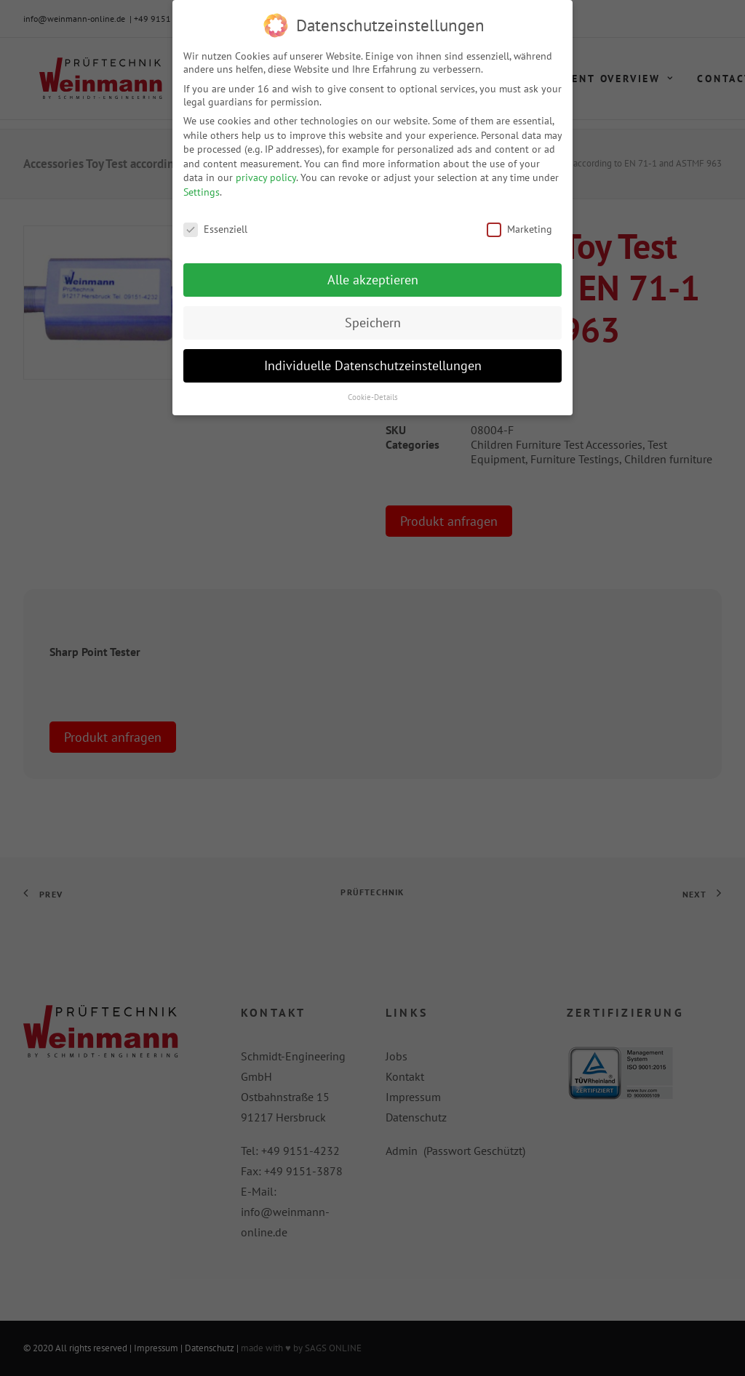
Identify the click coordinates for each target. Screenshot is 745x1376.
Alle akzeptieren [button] (372, 276)
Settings (201, 188)
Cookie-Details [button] (373, 394)
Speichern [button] (373, 319)
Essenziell (215, 225)
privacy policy (266, 174)
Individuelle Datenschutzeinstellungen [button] (373, 362)
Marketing (519, 225)
